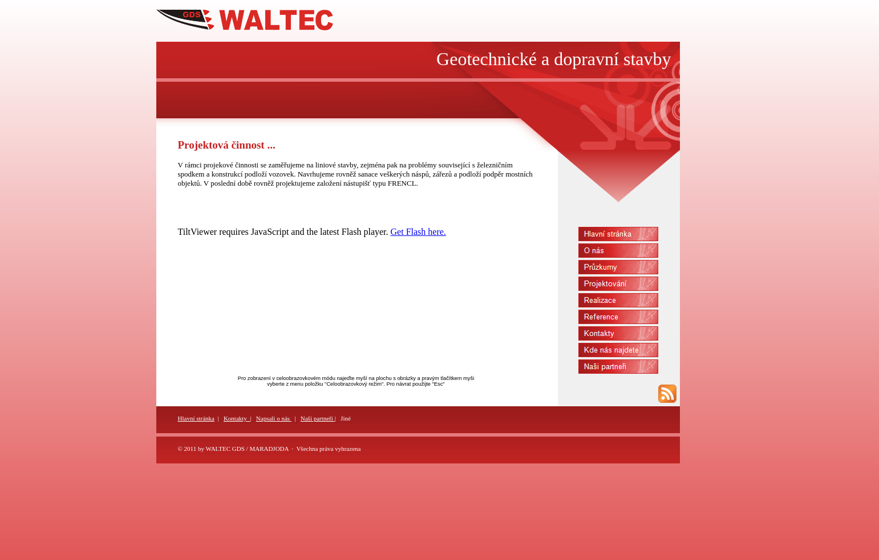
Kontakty (237, 418)
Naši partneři (318, 418)
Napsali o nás (273, 418)
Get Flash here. (418, 232)
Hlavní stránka (196, 418)
